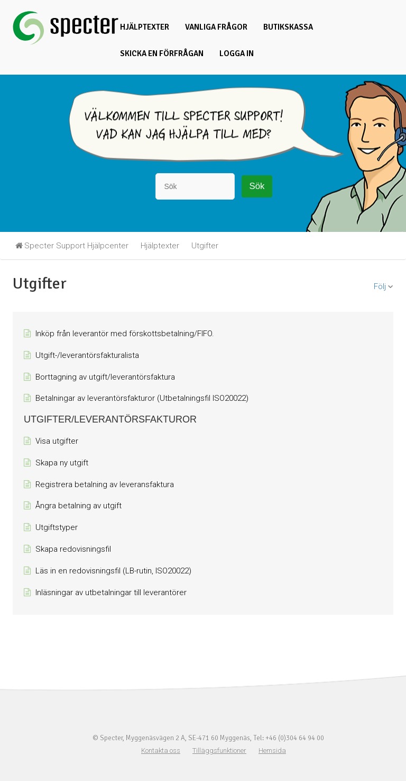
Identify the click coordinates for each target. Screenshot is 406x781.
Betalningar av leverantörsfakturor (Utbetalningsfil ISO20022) (141, 398)
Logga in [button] (236, 53)
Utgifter (204, 245)
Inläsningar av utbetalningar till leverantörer (111, 592)
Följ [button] (380, 286)
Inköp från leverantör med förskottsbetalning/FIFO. (124, 333)
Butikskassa (288, 27)
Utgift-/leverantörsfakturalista (87, 355)
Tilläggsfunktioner (219, 751)
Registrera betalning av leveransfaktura (104, 484)
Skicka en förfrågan (162, 53)
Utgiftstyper (56, 527)
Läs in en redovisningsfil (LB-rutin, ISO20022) (113, 571)
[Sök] (195, 186)
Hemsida (272, 751)
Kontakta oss (160, 751)
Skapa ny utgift (61, 463)
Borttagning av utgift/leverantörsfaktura (105, 377)
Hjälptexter (144, 27)
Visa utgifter (56, 441)
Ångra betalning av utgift (78, 505)
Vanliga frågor (216, 27)
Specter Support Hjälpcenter (76, 245)
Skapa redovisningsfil (73, 549)
